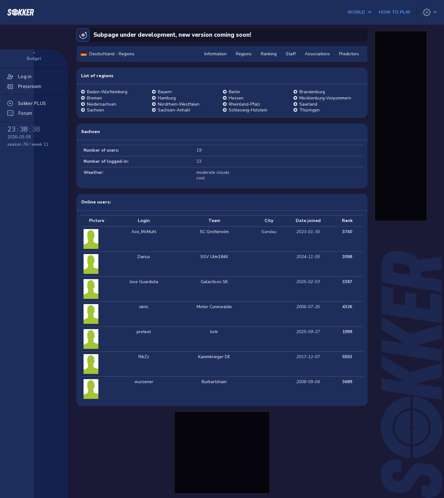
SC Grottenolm (214, 232)
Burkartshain (214, 382)
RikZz (143, 357)
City (269, 221)
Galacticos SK (214, 282)
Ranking (269, 54)
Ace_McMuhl (143, 232)
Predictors (349, 54)
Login (144, 221)
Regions (244, 54)
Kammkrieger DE (214, 357)
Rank (347, 221)
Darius (144, 257)
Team (214, 221)
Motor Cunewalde (214, 307)
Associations (317, 54)
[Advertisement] (222, 451)
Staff (291, 54)
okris (143, 307)
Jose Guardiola (144, 282)
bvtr (214, 332)
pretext (144, 332)
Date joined (308, 221)
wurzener (143, 382)
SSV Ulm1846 (214, 257)
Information (215, 54)
